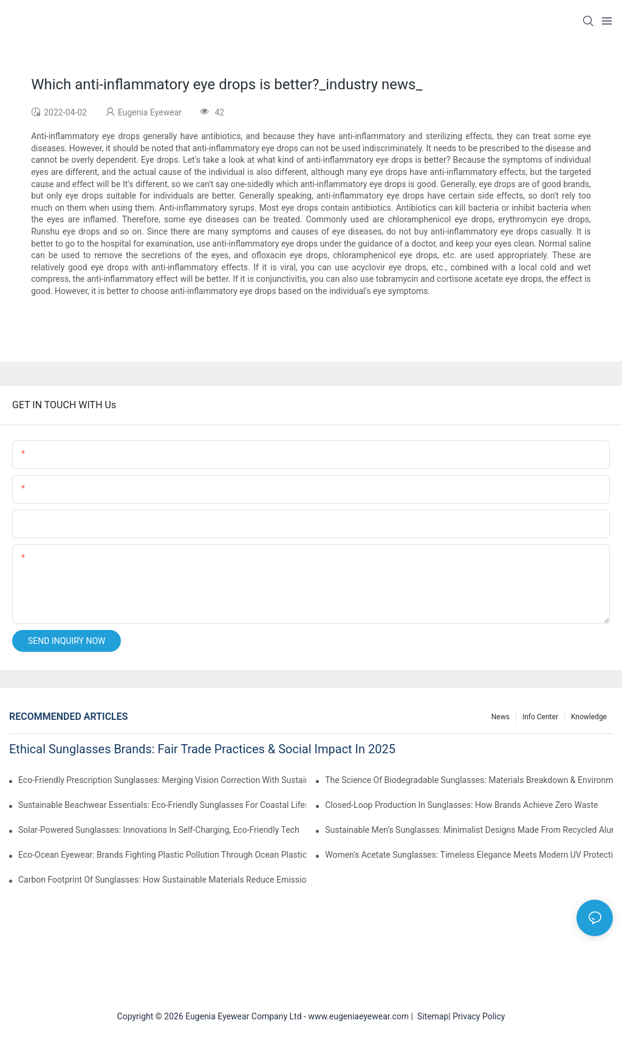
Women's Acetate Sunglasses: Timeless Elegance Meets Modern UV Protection (469, 855)
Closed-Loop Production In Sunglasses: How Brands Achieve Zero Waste (461, 805)
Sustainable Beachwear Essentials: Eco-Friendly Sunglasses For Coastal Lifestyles (162, 805)
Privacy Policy (479, 1016)
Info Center (540, 717)
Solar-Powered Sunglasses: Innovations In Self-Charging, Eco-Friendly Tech (158, 830)
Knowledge (589, 717)
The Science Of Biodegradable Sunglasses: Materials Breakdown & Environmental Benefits (469, 780)
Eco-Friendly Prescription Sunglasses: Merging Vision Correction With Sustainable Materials (162, 780)
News (500, 717)
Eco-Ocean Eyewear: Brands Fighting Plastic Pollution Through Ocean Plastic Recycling (162, 855)
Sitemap (430, 1016)
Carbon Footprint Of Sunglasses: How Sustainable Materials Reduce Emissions (162, 879)
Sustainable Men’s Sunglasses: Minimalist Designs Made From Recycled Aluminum (469, 830)
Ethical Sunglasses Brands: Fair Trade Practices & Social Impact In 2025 (202, 749)
